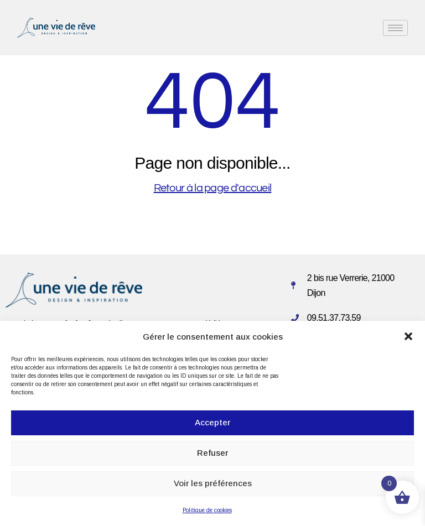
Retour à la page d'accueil (213, 188)
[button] (408, 336)
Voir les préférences (213, 483)
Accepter (212, 422)
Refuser (212, 452)
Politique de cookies (207, 510)
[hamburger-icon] (395, 28)
